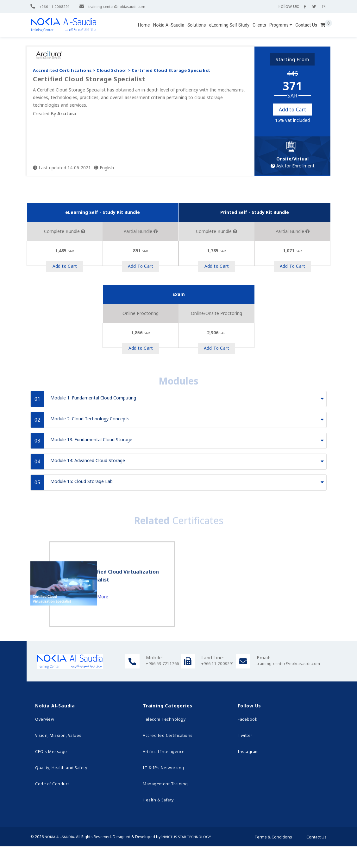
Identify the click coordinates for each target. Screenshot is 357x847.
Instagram (248, 752)
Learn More (112, 640)
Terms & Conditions (273, 837)
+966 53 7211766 (162, 664)
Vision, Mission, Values (57, 736)
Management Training (164, 784)
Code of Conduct (51, 784)
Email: (263, 658)
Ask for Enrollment (293, 166)
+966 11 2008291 (54, 6)
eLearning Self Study (229, 25)
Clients (259, 25)
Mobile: (154, 658)
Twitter (245, 736)
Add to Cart (292, 109)
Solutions (196, 25)
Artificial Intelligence (163, 752)
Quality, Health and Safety (60, 768)
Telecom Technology (163, 720)
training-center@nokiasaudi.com (119, 6)
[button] (280, 25)
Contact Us (306, 25)
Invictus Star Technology (192, 837)
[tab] (178, 399)
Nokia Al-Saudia (168, 25)
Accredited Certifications (167, 736)
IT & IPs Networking (162, 768)
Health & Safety (157, 800)
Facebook (247, 720)
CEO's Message (50, 752)
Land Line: (212, 658)
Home (144, 25)
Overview (44, 720)
